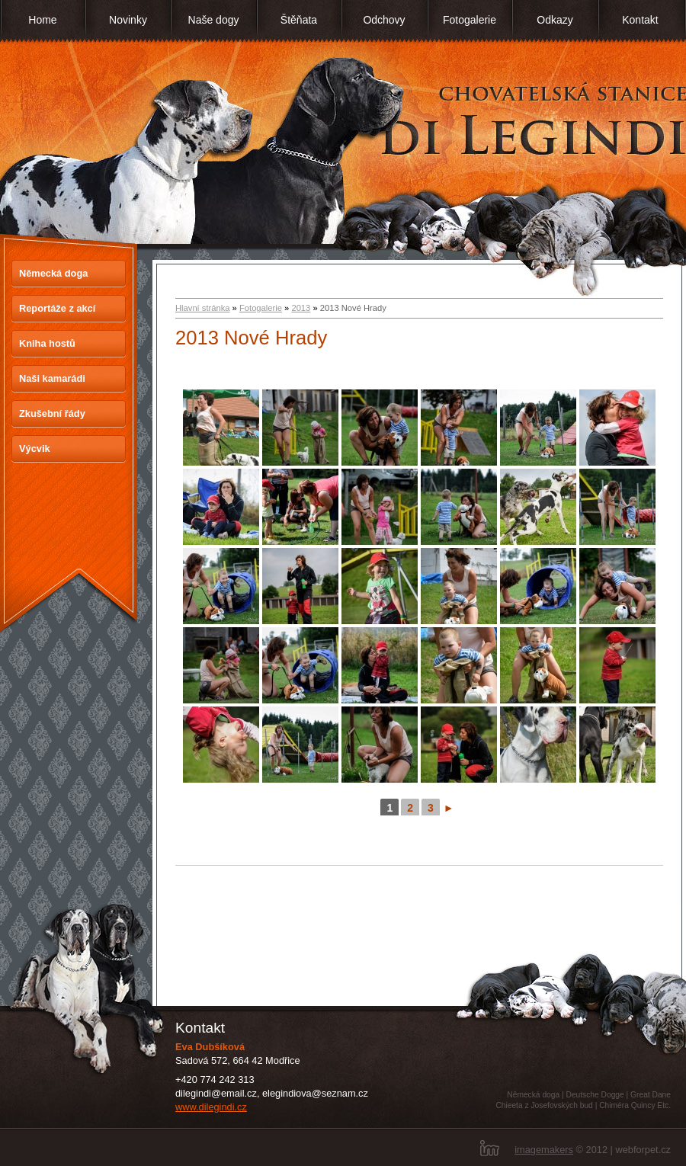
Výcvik (34, 448)
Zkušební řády (52, 413)
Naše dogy (213, 20)
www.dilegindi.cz (211, 1107)
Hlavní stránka (202, 307)
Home (42, 20)
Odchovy (384, 20)
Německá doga (53, 273)
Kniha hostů (47, 343)
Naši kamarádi (52, 378)
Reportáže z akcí (57, 308)
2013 (300, 307)
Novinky (128, 20)
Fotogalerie (469, 20)
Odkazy (554, 20)
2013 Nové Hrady (251, 337)
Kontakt (640, 20)
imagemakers (543, 1149)
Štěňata (298, 20)
